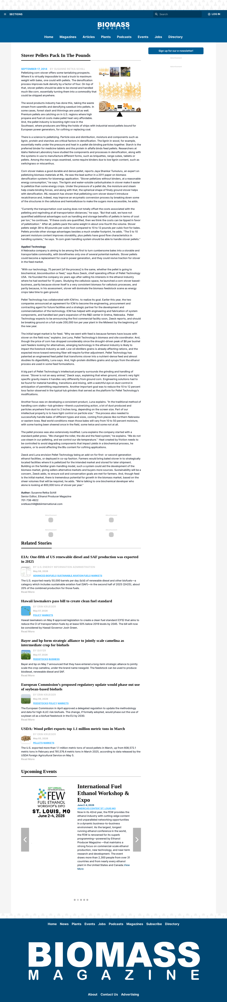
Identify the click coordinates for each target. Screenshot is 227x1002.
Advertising (130, 994)
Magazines (68, 37)
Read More (28, 591)
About (92, 994)
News (64, 924)
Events (143, 37)
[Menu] (5, 14)
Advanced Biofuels (45, 575)
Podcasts (124, 37)
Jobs (158, 37)
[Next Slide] (137, 839)
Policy (37, 615)
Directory (175, 37)
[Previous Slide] (25, 839)
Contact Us (109, 994)
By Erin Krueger (44, 606)
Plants (106, 37)
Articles (89, 37)
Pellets (38, 742)
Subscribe (154, 924)
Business (54, 659)
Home (48, 37)
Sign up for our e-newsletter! (176, 50)
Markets (96, 575)
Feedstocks (40, 659)
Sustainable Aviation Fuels (74, 575)
